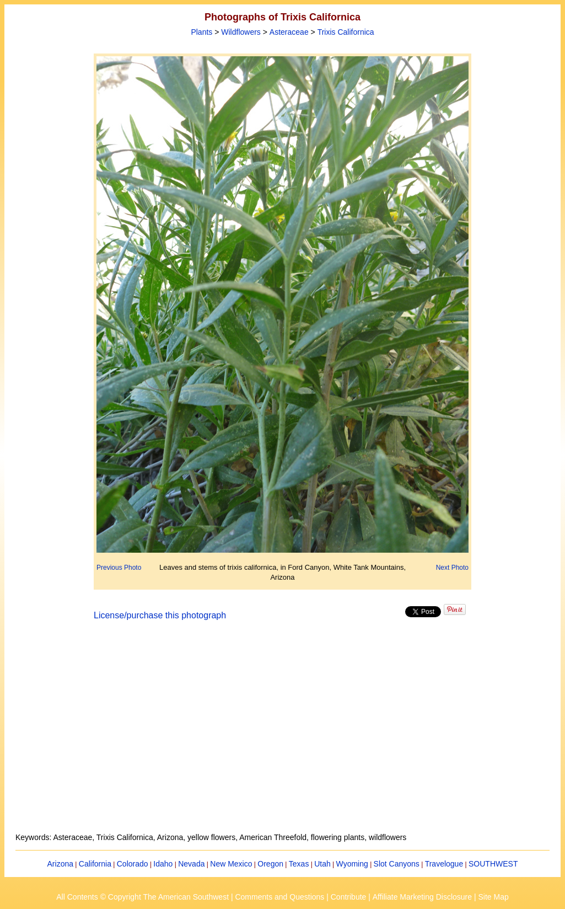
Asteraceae (289, 32)
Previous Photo (118, 567)
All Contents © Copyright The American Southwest (142, 896)
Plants (201, 32)
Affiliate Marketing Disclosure (422, 896)
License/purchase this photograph (160, 615)
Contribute (349, 896)
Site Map (493, 896)
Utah (322, 863)
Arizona (60, 863)
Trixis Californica (346, 32)
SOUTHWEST (493, 863)
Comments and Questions (279, 896)
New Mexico (231, 863)
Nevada (191, 863)
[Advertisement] (283, 733)
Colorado (132, 863)
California (95, 863)
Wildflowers (241, 32)
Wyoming (352, 863)
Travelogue (444, 863)
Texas (299, 863)
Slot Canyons (396, 863)
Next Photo (452, 567)
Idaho (163, 863)
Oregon (270, 863)
